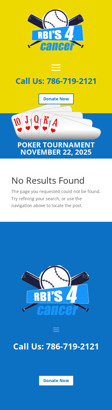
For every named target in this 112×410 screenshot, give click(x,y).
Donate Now (56, 99)
